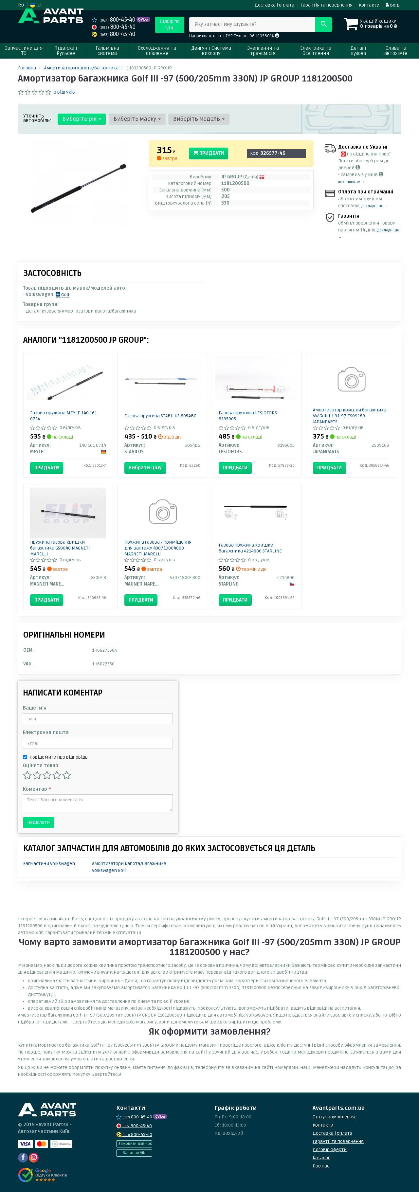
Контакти (369, 5)
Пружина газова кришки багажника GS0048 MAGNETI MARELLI (60, 548)
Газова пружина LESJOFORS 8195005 (248, 416)
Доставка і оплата (274, 5)
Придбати (208, 153)
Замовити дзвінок (135, 1143)
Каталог (321, 1158)
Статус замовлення (334, 1117)
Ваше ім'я (34, 708)
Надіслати (38, 822)
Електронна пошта (46, 732)
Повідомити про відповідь (55, 757)
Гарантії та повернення (338, 1141)
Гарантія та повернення (327, 5)
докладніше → (351, 182)
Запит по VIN (134, 1152)
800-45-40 (114, 19)
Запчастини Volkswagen (49, 863)
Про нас (321, 1166)
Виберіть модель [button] (199, 119)
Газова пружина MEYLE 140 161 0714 (63, 416)
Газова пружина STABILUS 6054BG (160, 416)
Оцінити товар (40, 765)
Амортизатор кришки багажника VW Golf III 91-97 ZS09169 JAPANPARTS (349, 415)
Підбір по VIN (170, 25)
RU (21, 5)
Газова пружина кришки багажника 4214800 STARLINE (250, 548)
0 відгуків (64, 92)
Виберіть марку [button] (137, 119)
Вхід (392, 5)
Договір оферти (330, 1149)
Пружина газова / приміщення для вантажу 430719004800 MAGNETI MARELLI (157, 548)
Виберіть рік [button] (82, 119)
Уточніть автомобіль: (37, 118)
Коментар (36, 789)
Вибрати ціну (145, 468)
